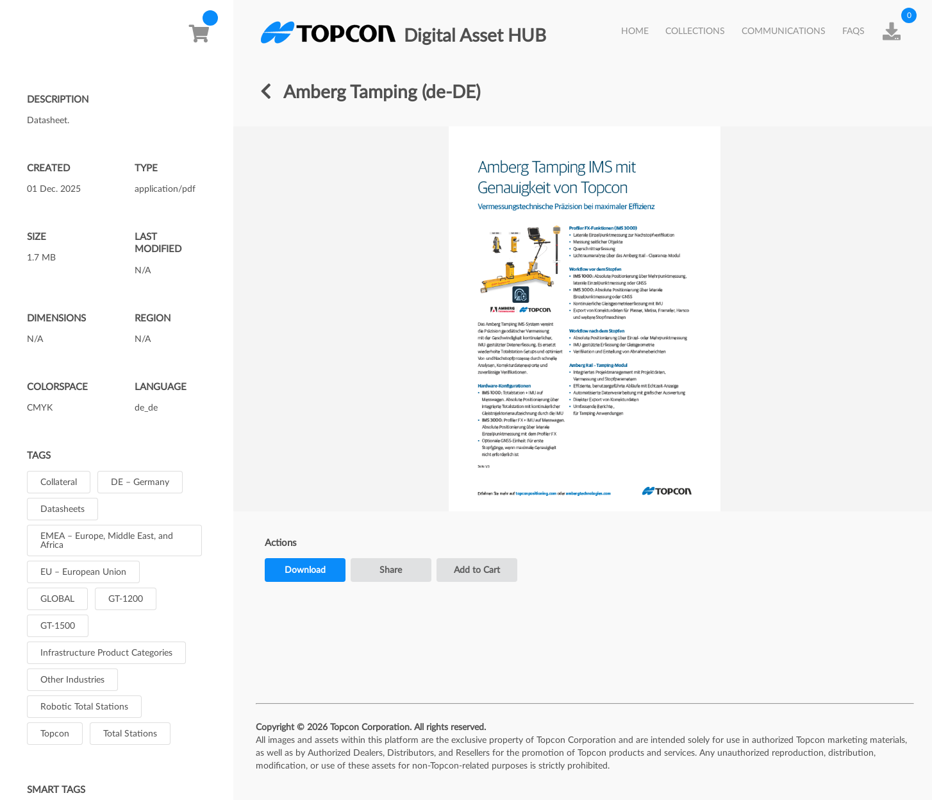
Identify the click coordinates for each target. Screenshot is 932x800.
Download (305, 570)
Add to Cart (477, 570)
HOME (635, 31)
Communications (784, 31)
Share (390, 570)
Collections (695, 31)
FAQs (853, 31)
